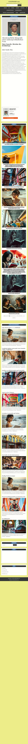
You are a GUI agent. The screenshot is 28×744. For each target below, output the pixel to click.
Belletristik (22, 7)
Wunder (17, 12)
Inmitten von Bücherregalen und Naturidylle (13, 370)
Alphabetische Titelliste (9, 10)
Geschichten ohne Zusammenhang (14, 248)
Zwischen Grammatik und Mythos (10, 413)
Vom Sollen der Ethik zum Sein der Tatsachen (14, 144)
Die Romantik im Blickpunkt (14, 293)
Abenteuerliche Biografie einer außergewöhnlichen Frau (12, 40)
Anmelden (4, 568)
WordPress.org (4, 573)
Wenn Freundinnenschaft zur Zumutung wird (13, 496)
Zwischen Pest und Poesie (14, 313)
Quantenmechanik (22, 12)
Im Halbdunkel (6, 518)
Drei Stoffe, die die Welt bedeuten (10, 455)
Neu (9, 7)
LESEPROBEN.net (14, 1)
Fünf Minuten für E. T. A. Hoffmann (11, 327)
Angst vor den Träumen (8, 392)
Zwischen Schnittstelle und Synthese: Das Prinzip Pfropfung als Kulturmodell (14, 208)
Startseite (5, 7)
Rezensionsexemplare (18, 10)
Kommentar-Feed (5, 571)
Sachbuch (17, 7)
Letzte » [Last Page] (14, 317)
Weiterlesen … (19, 345)
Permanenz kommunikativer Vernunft (14, 228)
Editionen (12, 7)
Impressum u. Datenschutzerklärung (8, 12)
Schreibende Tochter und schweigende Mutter (14, 187)
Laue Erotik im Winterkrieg (9, 434)
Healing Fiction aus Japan (8, 476)
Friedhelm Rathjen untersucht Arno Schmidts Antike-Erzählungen (13, 349)
